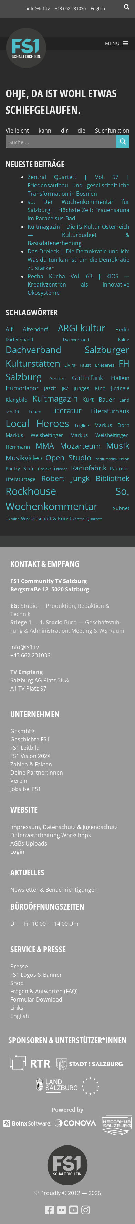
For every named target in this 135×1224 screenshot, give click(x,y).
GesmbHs (23, 731)
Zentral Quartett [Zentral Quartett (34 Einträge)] (87, 518)
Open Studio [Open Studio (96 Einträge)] (68, 458)
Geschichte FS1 (30, 739)
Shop (17, 983)
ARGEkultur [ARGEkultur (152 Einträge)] (81, 328)
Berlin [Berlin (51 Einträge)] (122, 329)
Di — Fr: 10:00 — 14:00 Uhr (44, 923)
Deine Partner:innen (36, 772)
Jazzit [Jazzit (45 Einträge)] (50, 388)
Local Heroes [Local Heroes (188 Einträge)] (37, 423)
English (98, 8)
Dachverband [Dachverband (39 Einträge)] (19, 339)
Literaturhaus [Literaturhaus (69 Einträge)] (110, 410)
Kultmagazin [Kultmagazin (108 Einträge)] (55, 398)
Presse (19, 966)
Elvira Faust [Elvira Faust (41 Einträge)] (77, 365)
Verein (18, 781)
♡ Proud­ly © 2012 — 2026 (67, 1193)
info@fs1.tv (38, 8)
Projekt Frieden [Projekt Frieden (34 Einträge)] (53, 468)
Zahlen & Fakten (31, 764)
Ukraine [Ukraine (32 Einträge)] (13, 519)
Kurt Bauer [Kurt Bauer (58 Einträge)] (98, 399)
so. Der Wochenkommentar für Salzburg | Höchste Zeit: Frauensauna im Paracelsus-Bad (78, 210)
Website (24, 809)
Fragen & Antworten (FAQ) (44, 991)
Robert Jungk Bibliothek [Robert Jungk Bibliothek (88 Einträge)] (85, 478)
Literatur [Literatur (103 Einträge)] (66, 410)
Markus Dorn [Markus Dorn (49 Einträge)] (111, 425)
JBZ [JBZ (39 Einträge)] (65, 389)
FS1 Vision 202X (30, 756)
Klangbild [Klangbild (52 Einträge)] (17, 399)
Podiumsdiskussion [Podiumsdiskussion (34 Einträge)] (112, 458)
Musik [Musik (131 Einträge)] (117, 445)
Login (17, 851)
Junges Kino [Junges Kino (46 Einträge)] (89, 388)
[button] (112, 43)
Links (16, 1008)
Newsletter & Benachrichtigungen (54, 889)
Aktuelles (27, 872)
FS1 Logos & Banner (36, 974)
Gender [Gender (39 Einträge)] (56, 379)
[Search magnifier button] (122, 141)
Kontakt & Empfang (45, 563)
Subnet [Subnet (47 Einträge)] (121, 508)
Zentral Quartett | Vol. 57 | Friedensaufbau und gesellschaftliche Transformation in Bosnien (78, 185)
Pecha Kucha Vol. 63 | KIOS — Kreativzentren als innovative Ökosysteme (78, 284)
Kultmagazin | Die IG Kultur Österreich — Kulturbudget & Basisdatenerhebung (78, 235)
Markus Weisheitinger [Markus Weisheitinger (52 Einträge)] (34, 435)
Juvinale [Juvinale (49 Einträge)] (120, 388)
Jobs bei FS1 (25, 789)
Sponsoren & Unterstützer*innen (67, 1040)
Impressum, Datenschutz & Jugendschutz (64, 827)
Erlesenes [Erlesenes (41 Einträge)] (104, 365)
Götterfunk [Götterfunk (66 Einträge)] (87, 378)
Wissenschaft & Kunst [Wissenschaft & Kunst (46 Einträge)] (46, 518)
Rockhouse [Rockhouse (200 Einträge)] (31, 491)
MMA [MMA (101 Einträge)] (44, 445)
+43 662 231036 (70, 8)
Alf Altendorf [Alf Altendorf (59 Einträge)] (27, 329)
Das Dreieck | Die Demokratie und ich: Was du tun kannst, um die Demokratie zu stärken (78, 260)
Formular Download (36, 999)
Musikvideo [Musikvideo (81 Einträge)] (24, 458)
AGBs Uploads (28, 843)
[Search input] (61, 141)
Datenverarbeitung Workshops (50, 835)
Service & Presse (38, 949)
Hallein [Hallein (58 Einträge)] (120, 378)
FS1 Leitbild (25, 747)
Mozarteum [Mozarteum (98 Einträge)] (80, 445)
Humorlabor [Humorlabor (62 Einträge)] (22, 388)
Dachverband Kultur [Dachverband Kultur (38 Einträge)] (96, 339)
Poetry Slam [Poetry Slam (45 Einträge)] (20, 468)
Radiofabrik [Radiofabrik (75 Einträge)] (88, 468)
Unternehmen (35, 713)
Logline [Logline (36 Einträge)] (82, 425)
